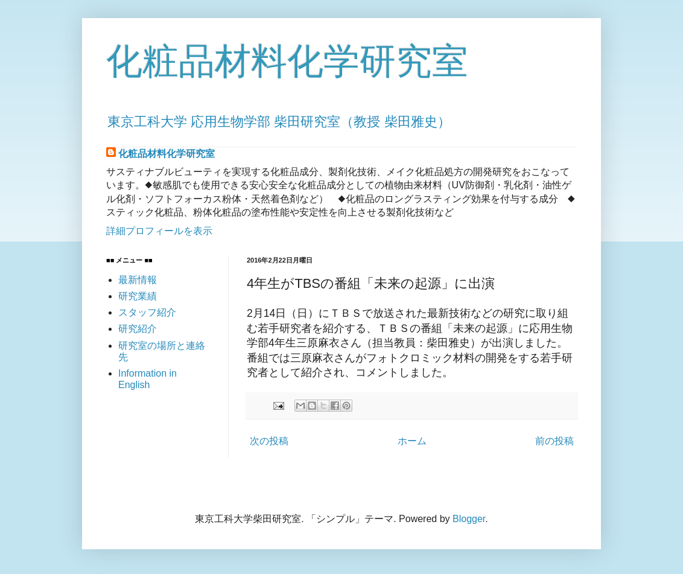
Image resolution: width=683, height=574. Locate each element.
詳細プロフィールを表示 (159, 231)
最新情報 (137, 280)
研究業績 (137, 296)
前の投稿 (554, 441)
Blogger (469, 519)
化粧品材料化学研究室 (287, 61)
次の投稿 (269, 441)
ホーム (412, 441)
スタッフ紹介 (147, 312)
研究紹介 (137, 329)
